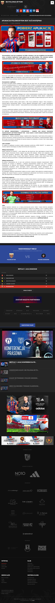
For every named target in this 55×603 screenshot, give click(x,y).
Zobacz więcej (27, 290)
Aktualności (24, 15)
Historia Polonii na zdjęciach (7, 590)
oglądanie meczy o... (26, 313)
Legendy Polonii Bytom (32, 582)
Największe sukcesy (32, 579)
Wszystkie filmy (27, 325)
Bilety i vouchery (4, 577)
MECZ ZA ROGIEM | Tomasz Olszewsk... (27, 386)
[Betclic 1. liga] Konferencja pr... (27, 362)
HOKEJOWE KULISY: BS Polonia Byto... (27, 370)
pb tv (27, 310)
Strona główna (14, 15)
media (32, 600)
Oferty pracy (30, 571)
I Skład (2, 580)
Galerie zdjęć (4, 566)
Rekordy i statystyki (32, 580)
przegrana (36, 310)
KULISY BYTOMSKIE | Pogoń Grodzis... (27, 378)
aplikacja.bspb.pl (12, 85)
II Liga (2, 579)
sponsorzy (19, 310)
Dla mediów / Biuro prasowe (34, 568)
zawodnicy (46, 310)
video (48, 313)
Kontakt (3, 568)
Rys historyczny (31, 577)
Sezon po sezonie (31, 584)
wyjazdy (7, 313)
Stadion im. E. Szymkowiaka (33, 566)
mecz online (39, 313)
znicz (15, 313)
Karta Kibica (4, 582)
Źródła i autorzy (4, 593)
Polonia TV (3, 565)
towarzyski (9, 310)
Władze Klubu (31, 565)
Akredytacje (30, 569)
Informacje (30, 563)
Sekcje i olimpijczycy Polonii (7, 591)
